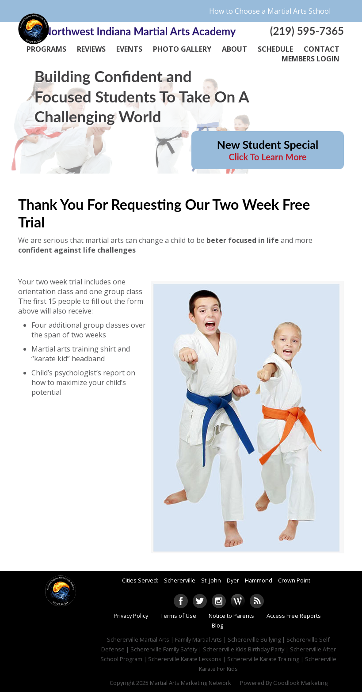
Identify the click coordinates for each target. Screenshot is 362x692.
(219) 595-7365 (307, 30)
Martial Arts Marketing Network (190, 683)
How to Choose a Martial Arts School (270, 11)
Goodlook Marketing (300, 683)
